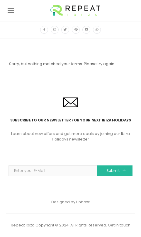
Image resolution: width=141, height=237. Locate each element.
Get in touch (119, 225)
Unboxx (83, 201)
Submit (112, 170)
